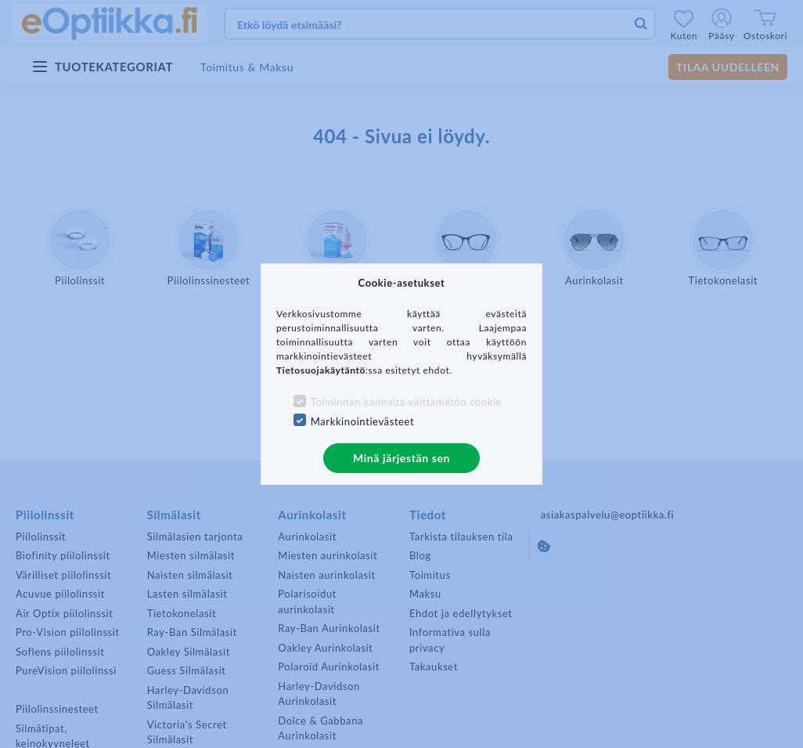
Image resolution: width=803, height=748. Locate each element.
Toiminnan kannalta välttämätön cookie (406, 402)
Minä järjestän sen (401, 457)
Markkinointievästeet (362, 421)
